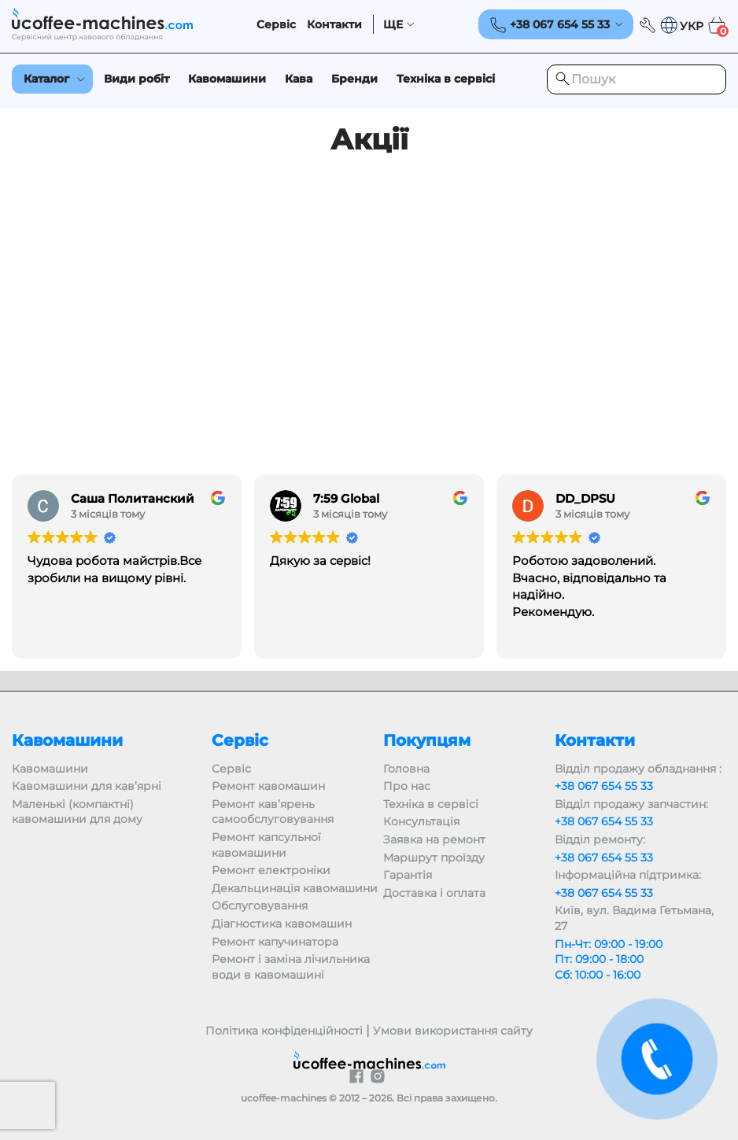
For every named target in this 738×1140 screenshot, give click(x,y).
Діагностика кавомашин (282, 924)
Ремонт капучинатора (275, 942)
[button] (681, 25)
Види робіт (136, 79)
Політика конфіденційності (284, 1031)
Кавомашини (227, 79)
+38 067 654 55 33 (604, 786)
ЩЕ (393, 25)
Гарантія (407, 875)
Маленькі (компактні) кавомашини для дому (77, 812)
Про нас (406, 786)
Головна (406, 769)
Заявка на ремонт (434, 839)
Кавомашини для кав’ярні (86, 786)
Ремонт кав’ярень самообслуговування (273, 812)
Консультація (421, 821)
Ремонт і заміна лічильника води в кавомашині (291, 967)
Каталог (46, 79)
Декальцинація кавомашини (295, 888)
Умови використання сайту (453, 1031)
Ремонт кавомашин (268, 786)
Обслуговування (260, 905)
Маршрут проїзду (434, 857)
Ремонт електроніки (271, 870)
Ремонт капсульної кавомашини (266, 845)
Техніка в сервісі (446, 79)
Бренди (354, 79)
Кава (298, 79)
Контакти (334, 25)
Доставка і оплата (434, 893)
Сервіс (276, 25)
